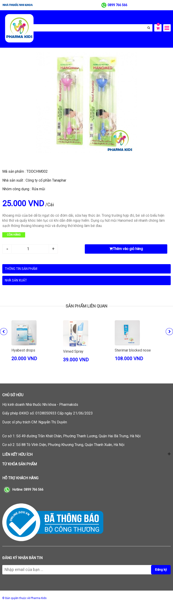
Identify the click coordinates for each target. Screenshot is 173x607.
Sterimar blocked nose (133, 350)
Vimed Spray (73, 351)
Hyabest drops (23, 350)
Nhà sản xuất (16, 280)
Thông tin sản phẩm (21, 269)
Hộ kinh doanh (40, 404)
